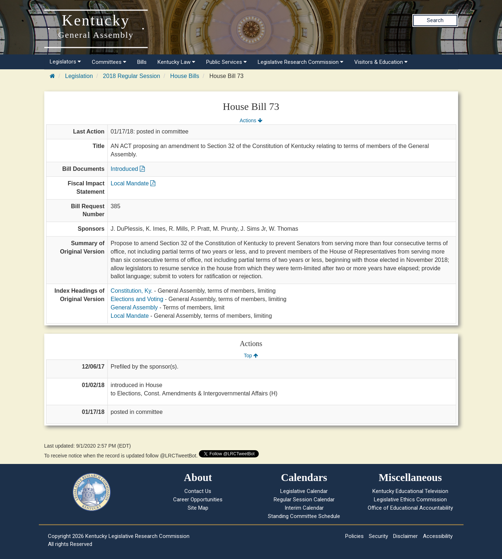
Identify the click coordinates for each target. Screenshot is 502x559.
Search (435, 20)
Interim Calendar (304, 508)
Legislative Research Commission (300, 62)
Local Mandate (133, 183)
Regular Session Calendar (304, 499)
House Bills (184, 76)
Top (251, 355)
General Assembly (134, 307)
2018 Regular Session (131, 76)
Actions (251, 120)
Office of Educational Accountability (410, 508)
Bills (142, 62)
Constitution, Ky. (131, 291)
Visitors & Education (381, 62)
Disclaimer (405, 536)
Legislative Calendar (304, 491)
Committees (109, 62)
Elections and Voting (137, 299)
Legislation (79, 76)
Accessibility (438, 536)
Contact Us (197, 491)
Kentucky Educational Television (410, 491)
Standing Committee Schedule (304, 516)
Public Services (226, 62)
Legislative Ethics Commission (410, 499)
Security (378, 536)
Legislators (65, 61)
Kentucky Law (176, 62)
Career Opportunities (198, 499)
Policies (354, 536)
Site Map (198, 508)
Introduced (128, 169)
